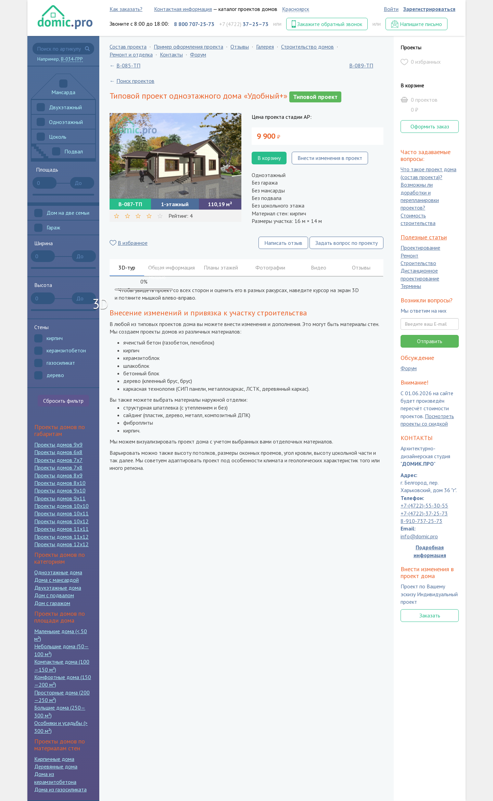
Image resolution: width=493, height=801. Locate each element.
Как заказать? (126, 8)
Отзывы (239, 46)
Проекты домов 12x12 (61, 544)
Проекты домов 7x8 (58, 467)
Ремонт (409, 255)
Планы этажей (221, 267)
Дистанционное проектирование (420, 274)
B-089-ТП (361, 65)
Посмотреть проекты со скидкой (427, 420)
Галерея (265, 46)
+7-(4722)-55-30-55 (424, 505)
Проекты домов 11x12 (61, 536)
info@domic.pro (419, 536)
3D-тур (126, 267)
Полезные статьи (424, 237)
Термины (411, 286)
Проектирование (420, 248)
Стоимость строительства (418, 219)
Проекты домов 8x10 (60, 482)
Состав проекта (128, 46)
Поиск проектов (135, 80)
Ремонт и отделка (131, 54)
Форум (198, 54)
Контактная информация (183, 8)
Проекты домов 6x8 (58, 452)
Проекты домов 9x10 (60, 490)
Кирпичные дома (54, 758)
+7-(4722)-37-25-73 (424, 513)
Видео (318, 267)
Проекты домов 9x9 (58, 444)
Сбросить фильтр (63, 400)
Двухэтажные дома (57, 587)
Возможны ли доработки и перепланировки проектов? (420, 196)
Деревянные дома (55, 766)
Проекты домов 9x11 (60, 498)
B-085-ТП (128, 65)
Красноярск (295, 8)
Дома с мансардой (56, 579)
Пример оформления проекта (188, 46)
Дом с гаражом (52, 603)
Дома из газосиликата (60, 789)
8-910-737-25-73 (421, 520)
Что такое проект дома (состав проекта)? (428, 173)
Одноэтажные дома (58, 572)
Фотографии (270, 267)
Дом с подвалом (54, 595)
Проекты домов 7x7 (58, 459)
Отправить (429, 341)
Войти (391, 8)
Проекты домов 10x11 (61, 513)
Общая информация (171, 267)
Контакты (171, 54)
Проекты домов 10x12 (61, 521)
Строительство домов (307, 46)
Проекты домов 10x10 (61, 505)
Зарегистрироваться (429, 8)
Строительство (418, 263)
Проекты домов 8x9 (58, 475)
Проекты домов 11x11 (61, 528)
